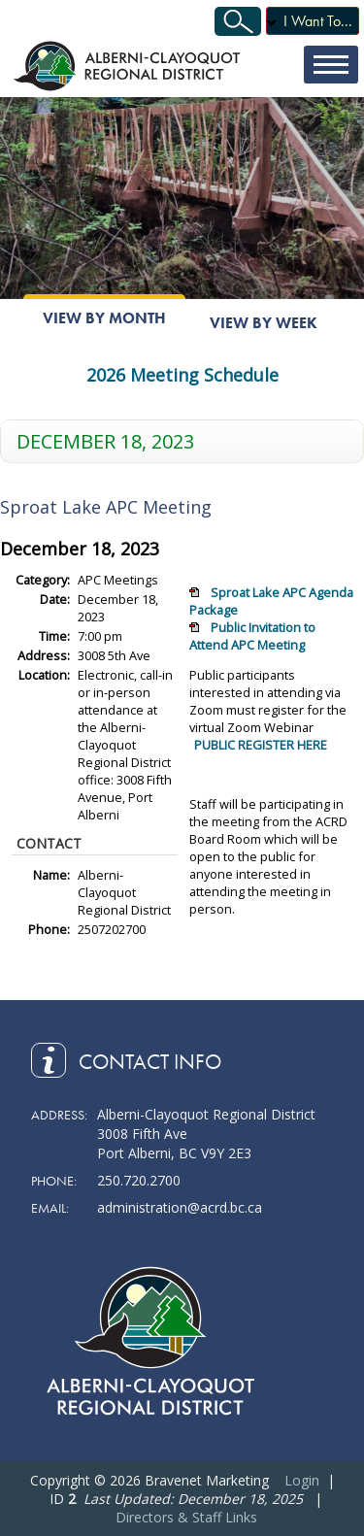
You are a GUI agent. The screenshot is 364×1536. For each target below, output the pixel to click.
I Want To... (317, 21)
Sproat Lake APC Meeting (106, 506)
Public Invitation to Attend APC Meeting (252, 635)
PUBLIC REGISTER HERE (260, 744)
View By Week (263, 323)
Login (301, 1480)
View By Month (104, 318)
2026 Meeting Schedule (182, 374)
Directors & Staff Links (186, 1517)
